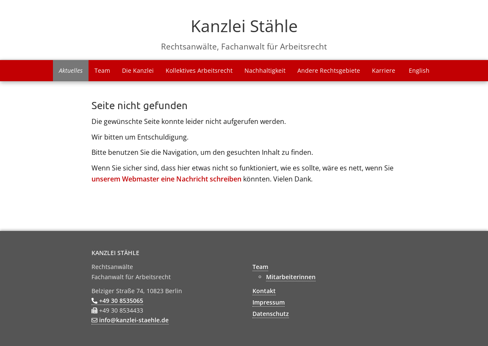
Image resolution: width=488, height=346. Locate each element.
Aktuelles (71, 70)
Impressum (268, 302)
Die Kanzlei (138, 70)
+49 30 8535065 (117, 301)
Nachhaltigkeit (265, 70)
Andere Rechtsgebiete (328, 70)
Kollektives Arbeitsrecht (199, 70)
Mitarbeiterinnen (291, 277)
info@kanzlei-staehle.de (130, 320)
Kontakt (264, 291)
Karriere (383, 70)
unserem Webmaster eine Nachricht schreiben (166, 179)
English (419, 70)
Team (102, 70)
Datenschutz (270, 314)
